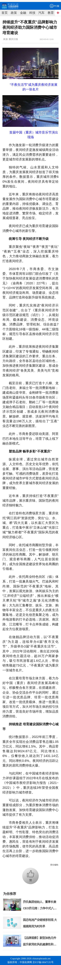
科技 (32, 12)
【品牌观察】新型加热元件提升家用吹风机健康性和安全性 (39, 944)
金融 (23, 12)
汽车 (41, 12)
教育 (51, 12)
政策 (14, 12)
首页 (4, 12)
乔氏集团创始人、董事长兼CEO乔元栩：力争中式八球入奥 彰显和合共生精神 (39, 908)
